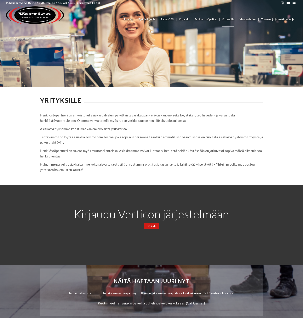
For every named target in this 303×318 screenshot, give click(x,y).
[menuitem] (129, 19)
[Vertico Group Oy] (35, 19)
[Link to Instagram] (282, 3)
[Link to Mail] (294, 3)
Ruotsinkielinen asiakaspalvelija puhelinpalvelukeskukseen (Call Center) (151, 303)
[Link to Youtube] (288, 3)
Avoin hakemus (80, 293)
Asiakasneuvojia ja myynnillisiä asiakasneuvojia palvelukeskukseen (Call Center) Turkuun (168, 293)
